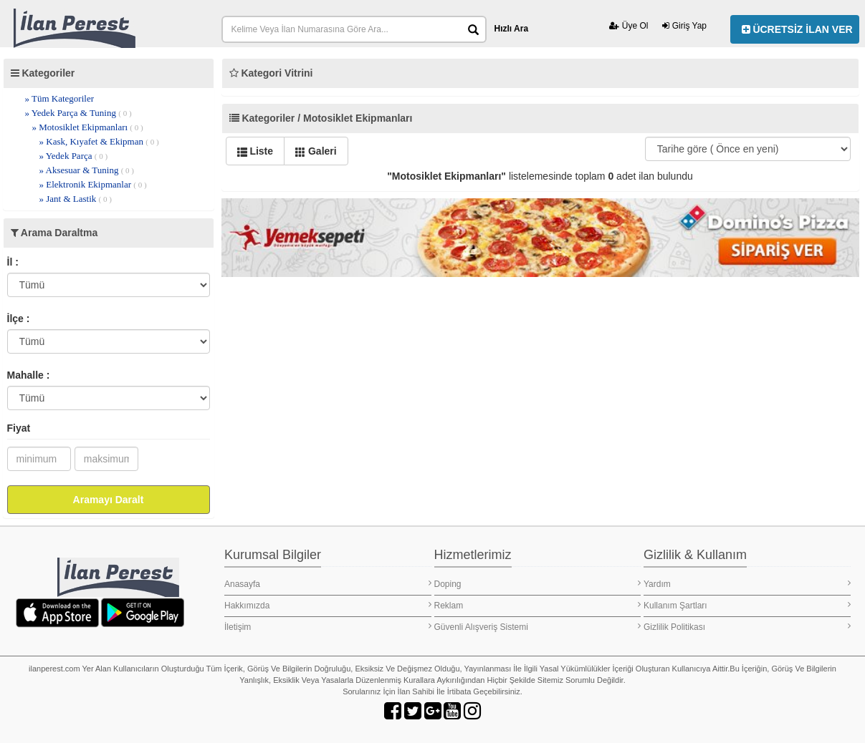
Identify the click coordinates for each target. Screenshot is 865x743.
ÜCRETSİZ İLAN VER (797, 29)
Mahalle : (28, 375)
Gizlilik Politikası (747, 626)
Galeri (316, 151)
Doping (537, 583)
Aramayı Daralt (108, 499)
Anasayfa (327, 583)
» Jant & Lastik (75, 198)
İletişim (327, 626)
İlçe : (18, 318)
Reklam (537, 605)
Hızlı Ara (511, 29)
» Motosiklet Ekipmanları (87, 127)
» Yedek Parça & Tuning (78, 112)
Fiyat (19, 428)
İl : (13, 262)
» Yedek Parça (73, 155)
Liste (255, 151)
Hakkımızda (327, 605)
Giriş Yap (684, 26)
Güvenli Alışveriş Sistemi (537, 626)
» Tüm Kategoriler (60, 98)
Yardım (747, 583)
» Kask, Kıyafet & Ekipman (99, 141)
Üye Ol (628, 26)
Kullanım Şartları (747, 605)
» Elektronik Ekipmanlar (93, 184)
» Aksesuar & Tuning (86, 170)
